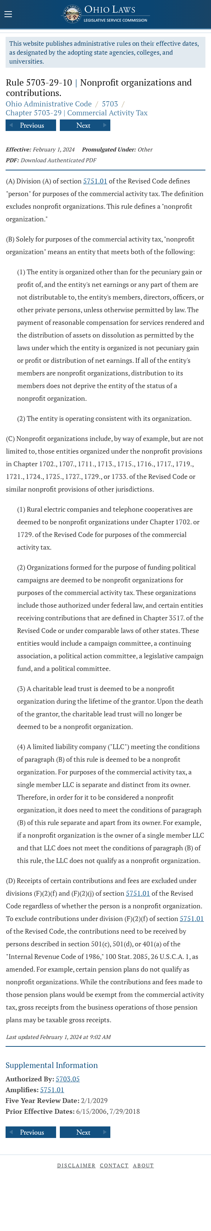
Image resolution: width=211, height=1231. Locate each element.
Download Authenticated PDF (58, 160)
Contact (114, 1165)
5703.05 (68, 1078)
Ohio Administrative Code (49, 104)
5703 (110, 104)
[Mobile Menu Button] (8, 15)
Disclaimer (76, 1165)
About (143, 1165)
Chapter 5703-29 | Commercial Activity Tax (76, 113)
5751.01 (95, 180)
